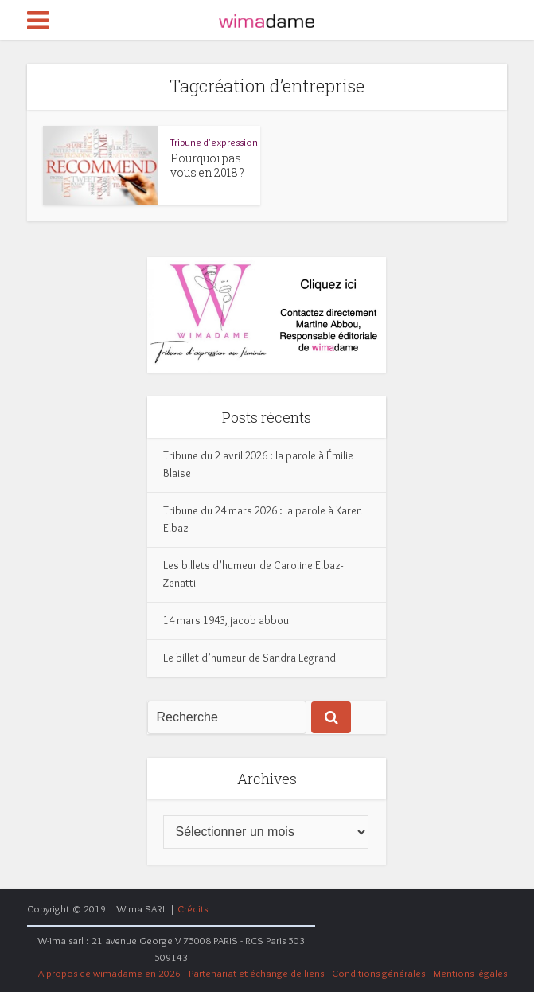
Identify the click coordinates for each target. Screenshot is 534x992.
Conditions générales (378, 973)
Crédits (192, 908)
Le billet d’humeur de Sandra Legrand (249, 657)
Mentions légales (470, 973)
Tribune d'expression (214, 141)
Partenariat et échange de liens (256, 973)
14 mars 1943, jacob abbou (226, 620)
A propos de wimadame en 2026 (109, 973)
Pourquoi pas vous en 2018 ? (207, 165)
